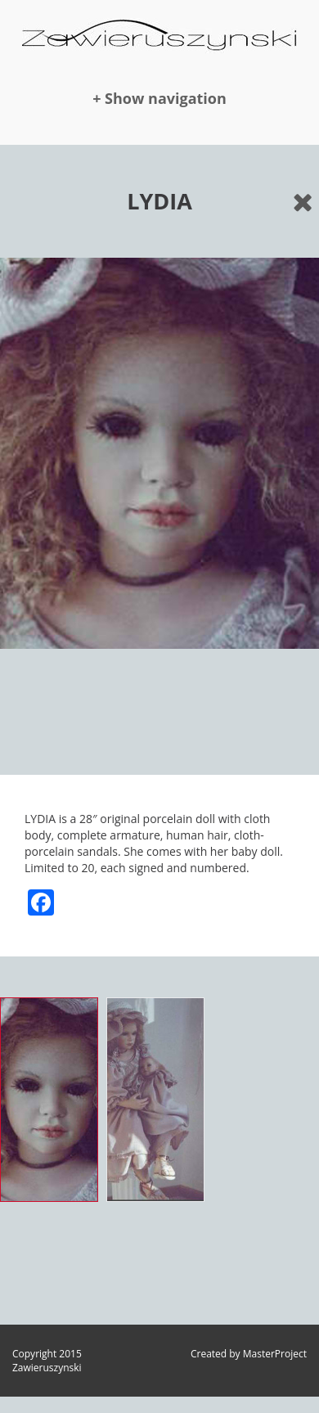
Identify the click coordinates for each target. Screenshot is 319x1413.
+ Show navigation (159, 98)
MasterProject (275, 1354)
